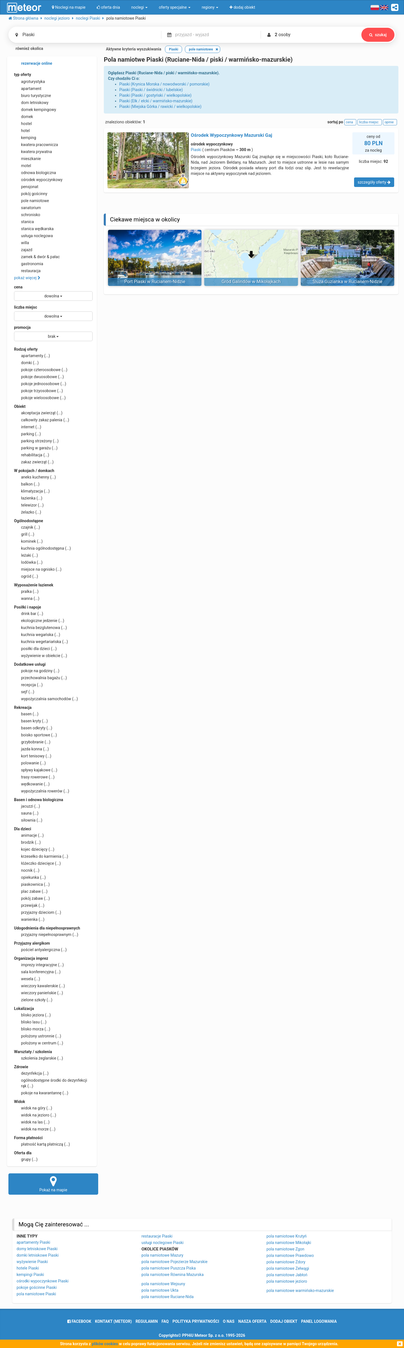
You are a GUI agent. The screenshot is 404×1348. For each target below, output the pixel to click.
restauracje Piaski (156, 1236)
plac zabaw (30, 891)
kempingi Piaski (30, 1274)
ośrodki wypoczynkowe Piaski (42, 1281)
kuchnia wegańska (37, 634)
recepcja (28, 685)
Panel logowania (319, 1321)
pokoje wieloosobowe (40, 398)
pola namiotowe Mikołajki (289, 1242)
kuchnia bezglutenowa (40, 627)
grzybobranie (32, 742)
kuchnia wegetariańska (41, 641)
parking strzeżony (36, 441)
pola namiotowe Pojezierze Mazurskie (174, 1261)
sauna (26, 813)
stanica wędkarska (34, 229)
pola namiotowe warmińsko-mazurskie (300, 1290)
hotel (22, 130)
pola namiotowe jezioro (287, 1281)
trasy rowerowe (34, 777)
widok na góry (33, 1108)
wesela (27, 979)
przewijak (29, 905)
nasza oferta (252, 1321)
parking (27, 434)
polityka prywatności (196, 1321)
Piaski (196, 149)
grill (24, 534)
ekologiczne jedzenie (39, 620)
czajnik (27, 527)
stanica (24, 222)
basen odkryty (33, 728)
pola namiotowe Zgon (285, 1249)
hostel (23, 123)
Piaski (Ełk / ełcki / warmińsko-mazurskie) (155, 101)
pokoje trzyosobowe (38, 391)
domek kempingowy (35, 109)
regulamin (147, 1321)
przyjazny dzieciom (37, 912)
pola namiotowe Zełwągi (288, 1268)
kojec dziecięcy (34, 849)
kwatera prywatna (33, 151)
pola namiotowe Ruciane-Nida (167, 1296)
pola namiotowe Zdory (286, 1262)
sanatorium (27, 208)
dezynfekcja (31, 1073)
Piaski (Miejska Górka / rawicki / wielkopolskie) (160, 106)
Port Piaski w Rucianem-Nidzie (154, 281)
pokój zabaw (32, 898)
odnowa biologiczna (35, 172)
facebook (79, 1321)
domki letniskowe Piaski (38, 1255)
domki (26, 363)
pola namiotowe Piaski (36, 1294)
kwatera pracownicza (36, 144)
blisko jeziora (32, 1015)
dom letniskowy (31, 102)
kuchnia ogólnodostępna (42, 548)
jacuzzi (27, 806)
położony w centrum (38, 1043)
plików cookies (105, 1344)
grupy (26, 1159)
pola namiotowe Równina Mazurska (172, 1274)
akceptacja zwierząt (38, 413)
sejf (24, 692)
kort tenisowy (32, 756)
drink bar (28, 613)
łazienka (28, 498)
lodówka (28, 562)
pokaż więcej (27, 278)
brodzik (27, 842)
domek (23, 116)
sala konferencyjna (37, 972)
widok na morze (35, 1129)
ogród (26, 576)
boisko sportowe (35, 735)
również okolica (25, 49)
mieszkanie (27, 158)
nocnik (27, 870)
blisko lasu (30, 1022)
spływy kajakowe (35, 770)
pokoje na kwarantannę (41, 1093)
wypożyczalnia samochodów (46, 699)
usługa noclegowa (33, 236)
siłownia (28, 820)
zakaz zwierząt (34, 462)
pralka (26, 591)
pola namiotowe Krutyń (287, 1236)
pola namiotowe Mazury (162, 1255)
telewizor (29, 505)
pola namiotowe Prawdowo (290, 1255)
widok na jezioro (35, 1115)
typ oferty (22, 74)
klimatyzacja (32, 491)
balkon (27, 484)
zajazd (23, 250)
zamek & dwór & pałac (37, 257)
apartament (27, 88)
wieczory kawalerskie (39, 986)
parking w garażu (36, 448)
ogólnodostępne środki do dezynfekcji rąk (50, 1083)
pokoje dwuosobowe (39, 377)
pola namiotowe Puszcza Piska (168, 1268)
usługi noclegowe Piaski (162, 1242)
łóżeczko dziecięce (37, 863)
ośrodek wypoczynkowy (38, 179)
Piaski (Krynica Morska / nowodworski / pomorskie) (164, 84)
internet (27, 427)
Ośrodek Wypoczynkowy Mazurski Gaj (231, 135)
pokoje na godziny (36, 671)
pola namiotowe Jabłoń (287, 1275)
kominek (28, 541)
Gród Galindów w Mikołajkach (251, 281)
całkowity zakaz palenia (41, 420)
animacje (29, 835)
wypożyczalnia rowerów (41, 791)
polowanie (30, 763)
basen (26, 714)
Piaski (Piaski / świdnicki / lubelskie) (151, 89)
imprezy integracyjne (39, 965)
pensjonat (26, 186)
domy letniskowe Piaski (37, 1249)
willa (21, 243)
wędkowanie (32, 784)
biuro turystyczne (32, 95)
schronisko (27, 215)
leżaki (26, 555)
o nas (229, 1321)
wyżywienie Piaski (32, 1261)
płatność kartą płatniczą (42, 1144)
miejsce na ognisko (37, 569)
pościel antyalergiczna (40, 949)
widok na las (32, 1122)
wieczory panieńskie (38, 993)
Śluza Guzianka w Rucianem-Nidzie (347, 281)
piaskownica (32, 884)
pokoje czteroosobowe (40, 370)
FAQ (165, 1321)
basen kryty (31, 721)
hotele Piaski (28, 1268)
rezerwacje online (33, 64)
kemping (25, 137)
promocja (22, 327)
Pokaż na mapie (53, 1183)
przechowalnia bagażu (40, 678)
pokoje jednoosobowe (40, 384)
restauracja (27, 271)
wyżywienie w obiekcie (40, 655)
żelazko (27, 512)
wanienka (29, 919)
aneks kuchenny (35, 477)
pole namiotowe (31, 201)
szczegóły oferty (374, 182)
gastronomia (28, 264)
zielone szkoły (33, 1000)
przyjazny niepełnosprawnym (46, 934)
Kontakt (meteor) (113, 1321)
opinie (390, 122)
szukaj (378, 35)
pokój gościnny (30, 193)
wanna (26, 598)
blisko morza (32, 1029)
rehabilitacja (31, 455)
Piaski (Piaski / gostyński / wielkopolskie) (155, 95)
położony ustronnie (37, 1036)
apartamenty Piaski (33, 1242)
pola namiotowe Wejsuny (163, 1284)
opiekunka (30, 877)
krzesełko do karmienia (41, 856)
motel (22, 165)
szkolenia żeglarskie (38, 1058)
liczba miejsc (25, 307)
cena (18, 287)
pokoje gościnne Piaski (37, 1287)
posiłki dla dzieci (35, 648)
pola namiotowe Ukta (159, 1290)
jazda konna (31, 749)
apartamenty (32, 356)
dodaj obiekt (283, 1321)
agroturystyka (29, 81)
